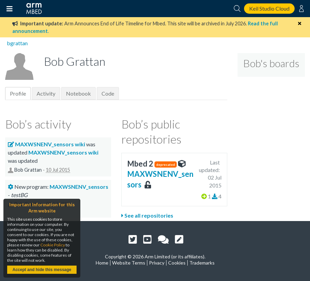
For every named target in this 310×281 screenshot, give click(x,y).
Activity (46, 93)
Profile (18, 93)
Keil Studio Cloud (269, 8)
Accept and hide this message (41, 269)
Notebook (78, 93)
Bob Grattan (28, 170)
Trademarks (202, 263)
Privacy (156, 263)
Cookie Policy (52, 244)
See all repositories (147, 215)
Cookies (177, 263)
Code (108, 93)
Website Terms (128, 263)
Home (102, 263)
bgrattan (17, 43)
